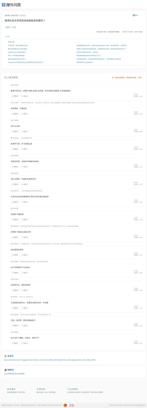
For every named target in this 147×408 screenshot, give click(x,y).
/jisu (27, 360)
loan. (19, 360)
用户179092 (14, 138)
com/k (78, 360)
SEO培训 (21, 392)
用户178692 (14, 120)
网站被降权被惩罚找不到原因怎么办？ (89, 55)
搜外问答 (14, 15)
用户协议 (16, 405)
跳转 (57, 91)
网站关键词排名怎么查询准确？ (18, 49)
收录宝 (10, 356)
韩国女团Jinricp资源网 (16, 374)
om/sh (93, 360)
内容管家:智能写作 (74, 392)
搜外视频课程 (12, 392)
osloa (10, 360)
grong (74, 360)
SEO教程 (52, 392)
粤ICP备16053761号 (54, 405)
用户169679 (14, 226)
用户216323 (14, 173)
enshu (31, 360)
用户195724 (14, 244)
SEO (12, 5)
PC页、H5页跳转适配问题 (16, 55)
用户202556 (14, 314)
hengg (23, 360)
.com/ (41, 360)
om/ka (88, 360)
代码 (16, 267)
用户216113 (14, 208)
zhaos (60, 360)
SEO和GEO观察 (96, 392)
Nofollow (26, 267)
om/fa (55, 360)
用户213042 (14, 156)
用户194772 (14, 191)
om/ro (45, 360)
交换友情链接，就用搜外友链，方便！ (127, 77)
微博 (8, 27)
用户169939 (14, 332)
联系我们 (10, 405)
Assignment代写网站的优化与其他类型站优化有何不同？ (26, 62)
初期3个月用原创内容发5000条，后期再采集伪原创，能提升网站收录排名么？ (101, 49)
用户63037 (14, 297)
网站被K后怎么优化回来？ (85, 62)
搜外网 (7, 15)
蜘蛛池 (10, 370)
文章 (14, 27)
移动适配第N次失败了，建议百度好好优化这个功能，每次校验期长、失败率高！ (102, 45)
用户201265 (14, 279)
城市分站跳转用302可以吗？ (17, 59)
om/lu (69, 360)
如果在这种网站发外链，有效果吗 (87, 52)
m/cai (65, 360)
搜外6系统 (86, 392)
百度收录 (45, 197)
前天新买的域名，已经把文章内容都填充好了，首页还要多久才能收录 (99, 59)
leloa (6, 360)
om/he (50, 360)
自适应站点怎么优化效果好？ (17, 52)
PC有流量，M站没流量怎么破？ (18, 45)
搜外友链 (40, 392)
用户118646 (14, 261)
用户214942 (14, 85)
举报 (7, 36)
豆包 (6, 374)
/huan (36, 360)
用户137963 (14, 103)
